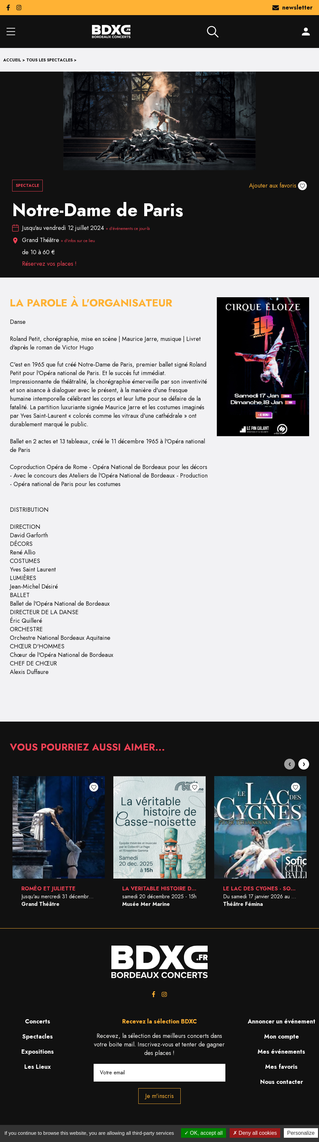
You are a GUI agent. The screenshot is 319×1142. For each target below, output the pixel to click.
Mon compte (281, 1036)
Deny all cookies (255, 1133)
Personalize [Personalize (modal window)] (301, 1133)
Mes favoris (281, 1067)
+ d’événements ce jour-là (128, 229)
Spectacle (27, 186)
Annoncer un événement (281, 1021)
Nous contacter (281, 1082)
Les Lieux (37, 1067)
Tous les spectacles (49, 60)
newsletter (292, 7)
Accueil (12, 60)
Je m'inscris (159, 1096)
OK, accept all (203, 1133)
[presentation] (289, 764)
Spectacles (37, 1036)
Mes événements (281, 1051)
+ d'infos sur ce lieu (78, 241)
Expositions (37, 1051)
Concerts (37, 1021)
